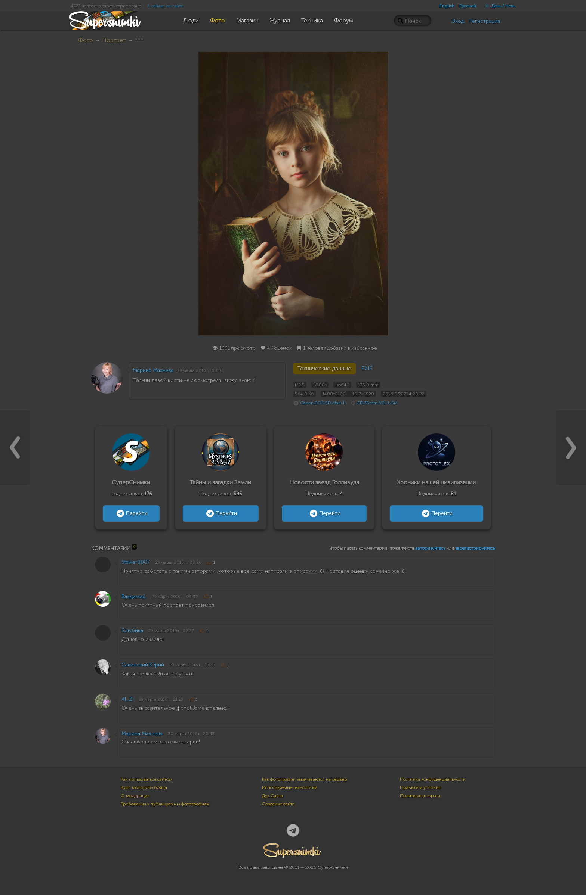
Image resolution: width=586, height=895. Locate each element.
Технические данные (324, 368)
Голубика (132, 630)
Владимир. (133, 596)
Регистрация (484, 21)
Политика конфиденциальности (433, 779)
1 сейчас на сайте (165, 6)
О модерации (135, 795)
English (447, 6)
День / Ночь (498, 6)
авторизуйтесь (430, 548)
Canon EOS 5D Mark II (322, 402)
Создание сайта (278, 804)
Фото (85, 40)
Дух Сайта (272, 795)
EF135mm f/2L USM (377, 402)
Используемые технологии (289, 787)
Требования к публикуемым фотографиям (165, 804)
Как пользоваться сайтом (146, 779)
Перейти (131, 513)
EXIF (366, 368)
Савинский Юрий (142, 665)
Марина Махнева (153, 370)
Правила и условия (420, 787)
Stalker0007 (135, 562)
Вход (458, 21)
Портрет (114, 40)
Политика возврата (420, 795)
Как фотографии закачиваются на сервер (304, 779)
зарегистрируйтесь (475, 548)
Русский (467, 6)
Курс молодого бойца (144, 787)
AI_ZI (127, 699)
